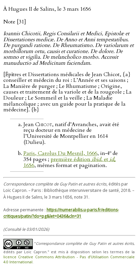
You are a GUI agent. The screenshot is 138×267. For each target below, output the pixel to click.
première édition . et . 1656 (69, 162)
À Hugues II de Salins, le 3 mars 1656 (47, 9)
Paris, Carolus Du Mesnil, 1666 (60, 153)
